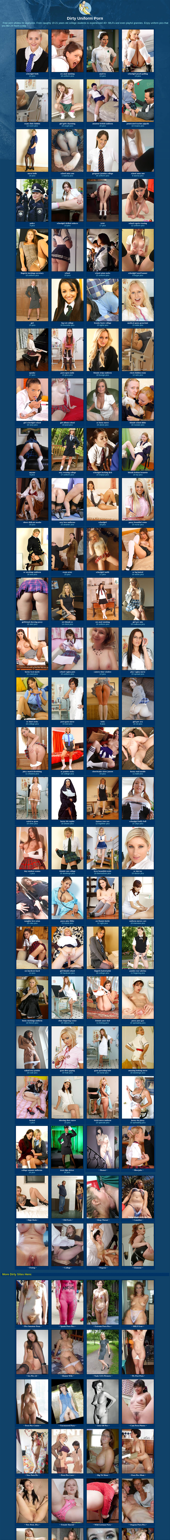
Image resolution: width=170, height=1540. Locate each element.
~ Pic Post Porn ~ (138, 1375)
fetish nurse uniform (103, 1119)
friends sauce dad (103, 1019)
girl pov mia (138, 621)
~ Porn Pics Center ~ (32, 1424)
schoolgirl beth (32, 72)
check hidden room (138, 371)
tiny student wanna (32, 870)
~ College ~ (67, 1266)
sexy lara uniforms (67, 521)
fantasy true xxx (103, 820)
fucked (32, 1119)
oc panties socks (67, 770)
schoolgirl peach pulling (138, 72)
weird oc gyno (32, 820)
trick (103, 720)
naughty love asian (32, 920)
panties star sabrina (138, 969)
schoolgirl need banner (138, 272)
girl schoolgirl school (32, 421)
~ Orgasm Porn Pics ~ (138, 1523)
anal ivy (103, 72)
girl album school (67, 421)
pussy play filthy (67, 920)
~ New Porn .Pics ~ (32, 1523)
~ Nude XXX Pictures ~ (103, 1375)
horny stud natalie (138, 770)
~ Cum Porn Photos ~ (138, 1424)
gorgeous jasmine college (103, 172)
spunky (32, 371)
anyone (32, 471)
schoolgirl (103, 521)
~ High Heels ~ (32, 1219)
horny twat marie (32, 670)
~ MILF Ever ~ (138, 1325)
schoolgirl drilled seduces (67, 222)
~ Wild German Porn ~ (103, 1523)
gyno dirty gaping (67, 1069)
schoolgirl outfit (103, 571)
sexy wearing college (67, 471)
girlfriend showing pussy (32, 621)
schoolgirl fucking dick (103, 471)
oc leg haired (138, 571)
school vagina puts (67, 670)
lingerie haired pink (103, 969)
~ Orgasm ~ (103, 1266)
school (67, 272)
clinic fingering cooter (67, 1019)
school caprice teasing (138, 222)
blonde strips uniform (103, 371)
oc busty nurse (103, 421)
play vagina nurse (138, 670)
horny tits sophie (67, 820)
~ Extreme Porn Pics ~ (103, 1325)
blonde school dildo (138, 421)
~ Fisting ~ (32, 1266)
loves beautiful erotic (103, 870)
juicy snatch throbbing (32, 770)
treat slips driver (67, 1169)
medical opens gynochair (138, 322)
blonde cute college (67, 870)
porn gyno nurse (67, 720)
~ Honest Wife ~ (67, 1375)
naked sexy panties (32, 1069)
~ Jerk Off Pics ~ (103, 1424)
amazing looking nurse (138, 1069)
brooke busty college (103, 322)
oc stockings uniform (32, 571)
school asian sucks (103, 272)
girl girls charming (67, 122)
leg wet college (67, 322)
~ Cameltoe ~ (138, 1219)
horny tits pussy (138, 1119)
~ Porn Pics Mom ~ (138, 1474)
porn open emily (67, 371)
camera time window (103, 670)
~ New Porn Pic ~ (32, 1474)
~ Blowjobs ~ (138, 1169)
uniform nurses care (138, 920)
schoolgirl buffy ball (138, 820)
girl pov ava (138, 720)
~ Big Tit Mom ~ (103, 1474)
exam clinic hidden (32, 122)
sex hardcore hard (32, 969)
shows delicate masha (32, 521)
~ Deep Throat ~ (103, 1219)
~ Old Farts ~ (67, 1219)
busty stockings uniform (32, 1019)
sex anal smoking (67, 72)
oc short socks (32, 720)
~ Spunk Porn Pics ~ (67, 1325)
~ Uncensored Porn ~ (67, 1424)
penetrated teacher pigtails (138, 122)
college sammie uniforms (32, 1169)
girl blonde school (67, 969)
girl (32, 322)
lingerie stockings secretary (32, 272)
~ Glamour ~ (138, 1266)
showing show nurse (67, 1119)
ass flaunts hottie (103, 920)
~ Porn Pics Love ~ (67, 1474)
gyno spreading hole (103, 1069)
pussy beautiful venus (138, 521)
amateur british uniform (103, 122)
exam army (67, 571)
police (32, 222)
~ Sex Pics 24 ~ (32, 1375)
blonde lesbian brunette (138, 471)
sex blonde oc (67, 621)
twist (103, 222)
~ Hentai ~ (103, 1169)
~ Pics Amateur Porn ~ (32, 1325)
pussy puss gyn (138, 1019)
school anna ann (67, 172)
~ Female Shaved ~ (67, 1523)
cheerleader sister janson (103, 770)
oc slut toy (138, 870)
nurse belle (32, 172)
